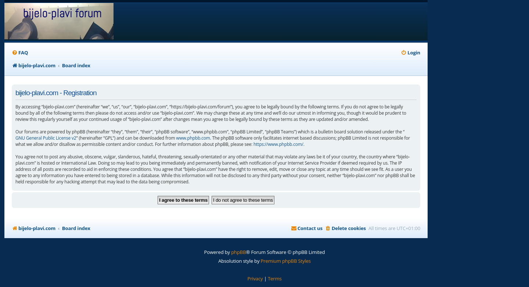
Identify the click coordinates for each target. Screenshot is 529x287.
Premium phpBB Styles (286, 261)
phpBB (238, 252)
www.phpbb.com (193, 138)
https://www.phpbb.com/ (278, 144)
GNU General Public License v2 (45, 138)
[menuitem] (20, 52)
